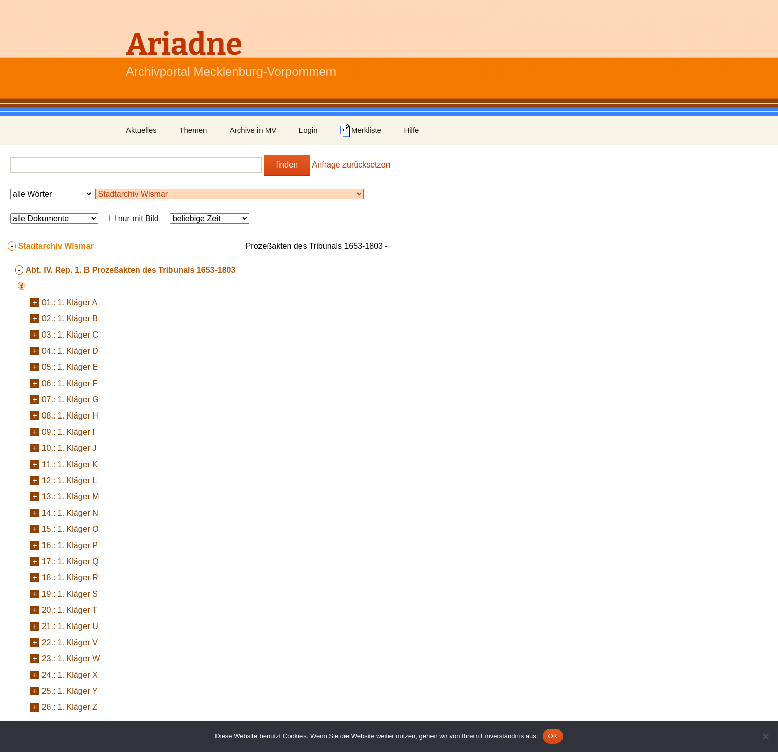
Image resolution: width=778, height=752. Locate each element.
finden (287, 164)
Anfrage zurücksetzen (351, 164)
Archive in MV (253, 130)
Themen (193, 130)
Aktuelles (141, 130)
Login (308, 130)
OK (552, 736)
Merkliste (360, 130)
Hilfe (411, 130)
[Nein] (765, 736)
